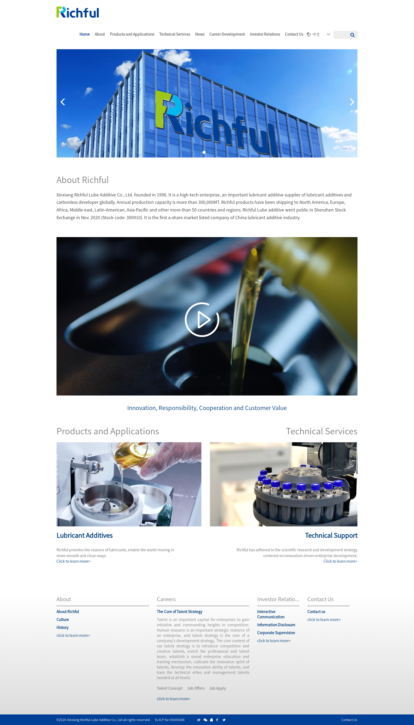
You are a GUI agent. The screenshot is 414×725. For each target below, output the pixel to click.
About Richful (68, 611)
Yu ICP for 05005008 (170, 719)
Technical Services (174, 34)
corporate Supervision (276, 632)
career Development (227, 34)
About (100, 34)
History (62, 627)
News (199, 34)
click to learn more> (73, 635)
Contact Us (349, 719)
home (84, 34)
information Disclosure (276, 624)
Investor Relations (265, 34)
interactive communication (270, 614)
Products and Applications (132, 34)
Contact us (294, 34)
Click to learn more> (74, 561)
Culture (63, 619)
